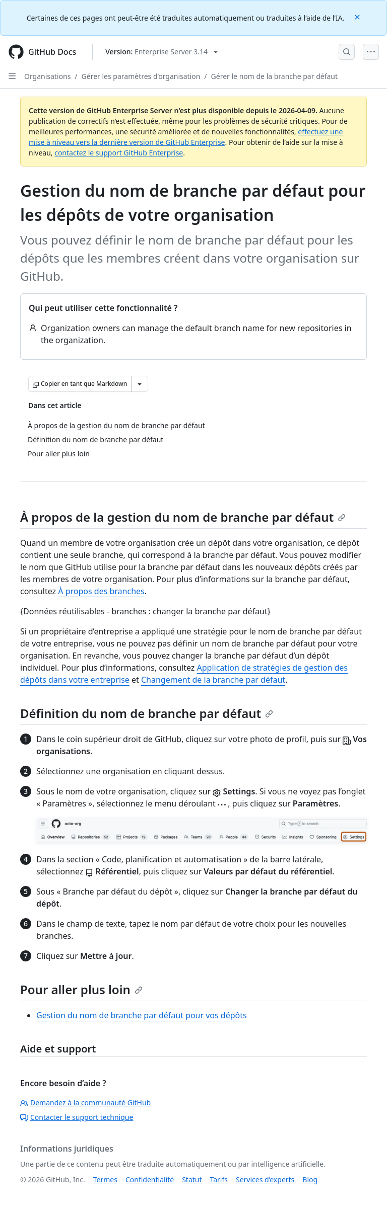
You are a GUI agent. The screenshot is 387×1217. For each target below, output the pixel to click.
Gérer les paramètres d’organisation (141, 76)
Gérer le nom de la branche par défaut (274, 76)
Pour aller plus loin (81, 989)
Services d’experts (265, 1179)
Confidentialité (149, 1179)
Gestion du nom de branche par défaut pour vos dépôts (141, 1015)
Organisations (47, 76)
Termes (105, 1179)
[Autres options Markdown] (139, 384)
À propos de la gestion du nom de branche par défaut (183, 517)
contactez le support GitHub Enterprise (118, 152)
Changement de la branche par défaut (213, 679)
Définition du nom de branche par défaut (146, 713)
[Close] (358, 16)
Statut (192, 1179)
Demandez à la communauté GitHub (85, 1102)
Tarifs (219, 1179)
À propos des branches (101, 591)
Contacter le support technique (76, 1117)
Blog (309, 1179)
